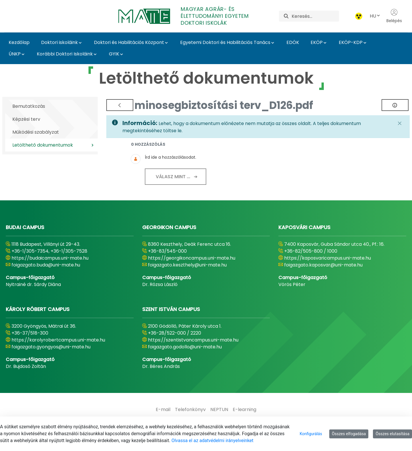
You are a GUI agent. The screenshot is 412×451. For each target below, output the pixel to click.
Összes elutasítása (392, 433)
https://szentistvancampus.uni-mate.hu (193, 340)
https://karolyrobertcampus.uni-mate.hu (58, 340)
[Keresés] (315, 16)
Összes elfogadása (349, 433)
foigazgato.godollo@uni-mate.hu (185, 346)
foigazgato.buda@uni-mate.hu (45, 265)
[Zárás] (399, 123)
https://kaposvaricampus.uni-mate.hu (327, 258)
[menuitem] (163, 409)
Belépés (394, 16)
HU (375, 16)
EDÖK (292, 42)
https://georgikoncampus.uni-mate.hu (191, 258)
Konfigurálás (311, 433)
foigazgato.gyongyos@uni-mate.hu (51, 346)
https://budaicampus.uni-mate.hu (49, 258)
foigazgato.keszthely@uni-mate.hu (187, 265)
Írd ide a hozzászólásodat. (170, 157)
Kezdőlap (19, 42)
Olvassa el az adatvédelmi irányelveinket (212, 440)
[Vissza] (119, 105)
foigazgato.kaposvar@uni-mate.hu (323, 265)
